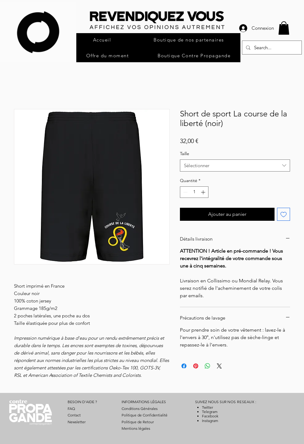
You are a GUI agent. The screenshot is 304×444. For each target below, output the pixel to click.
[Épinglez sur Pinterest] (195, 366)
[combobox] (235, 165)
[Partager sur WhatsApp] (207, 366)
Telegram (209, 411)
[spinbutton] (194, 192)
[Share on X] (219, 366)
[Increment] (204, 192)
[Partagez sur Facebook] (184, 366)
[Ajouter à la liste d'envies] (283, 214)
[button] (283, 28)
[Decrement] (185, 192)
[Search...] (271, 47)
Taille (184, 153)
